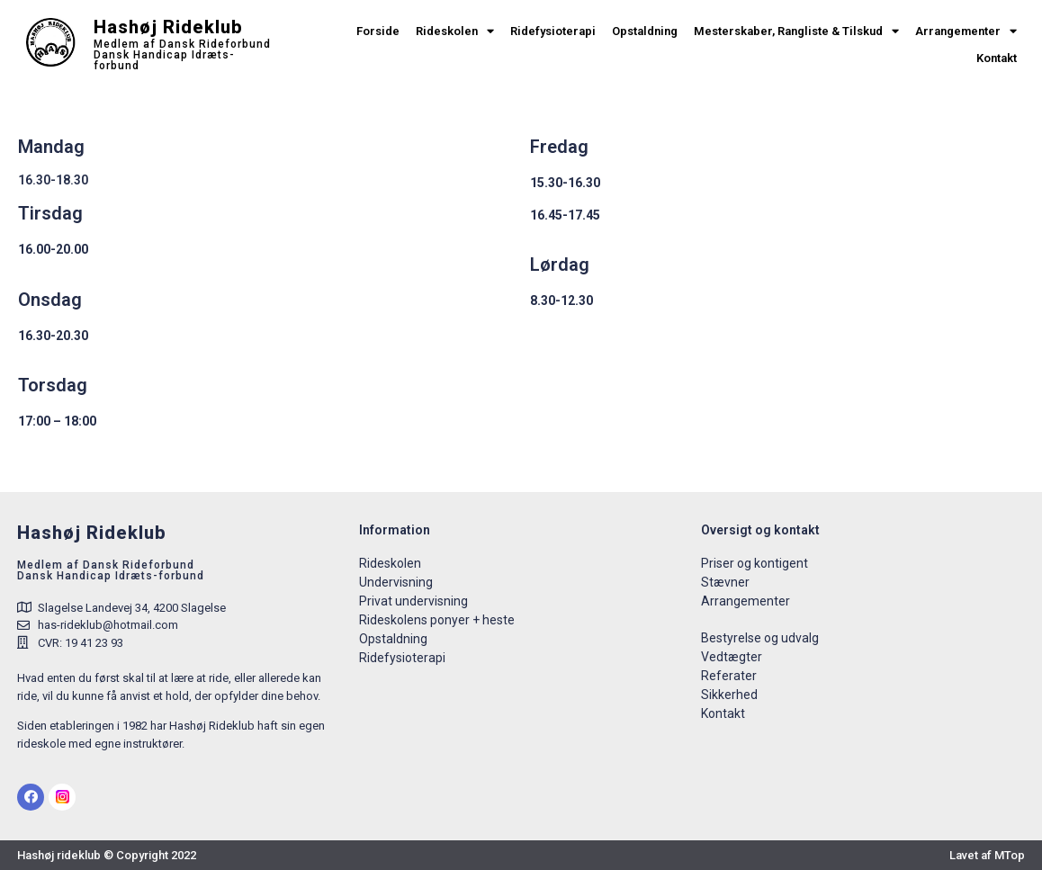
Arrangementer (966, 31)
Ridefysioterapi (553, 31)
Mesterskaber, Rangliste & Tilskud (796, 31)
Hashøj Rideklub (168, 27)
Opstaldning (645, 31)
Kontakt (996, 58)
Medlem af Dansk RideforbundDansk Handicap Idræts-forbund (110, 570)
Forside (378, 31)
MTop (1009, 855)
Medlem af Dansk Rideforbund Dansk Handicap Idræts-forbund (182, 55)
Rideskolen (455, 31)
